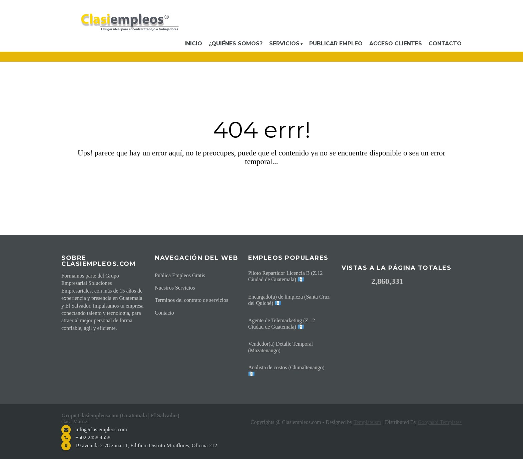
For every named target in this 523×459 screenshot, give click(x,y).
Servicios (284, 43)
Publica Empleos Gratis (180, 275)
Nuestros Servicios (175, 288)
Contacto (445, 43)
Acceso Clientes (395, 43)
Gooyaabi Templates (440, 422)
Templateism (367, 422)
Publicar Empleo (336, 43)
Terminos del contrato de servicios (191, 300)
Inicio (193, 43)
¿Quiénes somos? (236, 43)
